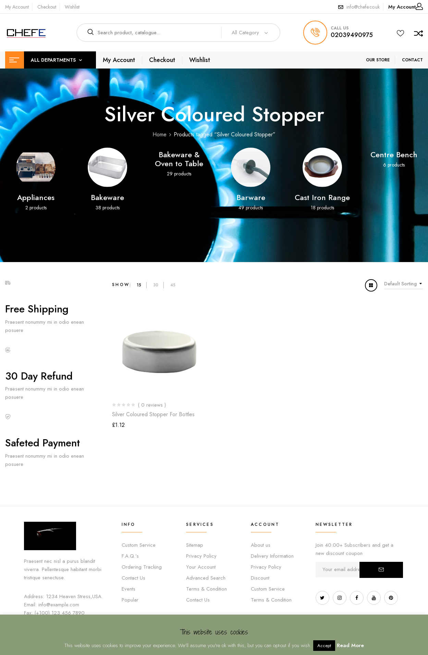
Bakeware (107, 197)
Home (159, 134)
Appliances (35, 197)
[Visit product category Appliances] (36, 167)
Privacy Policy (201, 556)
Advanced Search (205, 578)
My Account (17, 6)
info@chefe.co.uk (363, 6)
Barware (250, 197)
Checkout (46, 6)
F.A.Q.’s (130, 556)
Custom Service (139, 545)
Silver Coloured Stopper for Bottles (153, 414)
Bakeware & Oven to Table (179, 159)
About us (260, 545)
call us (339, 28)
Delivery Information (272, 556)
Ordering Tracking (142, 567)
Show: (122, 285)
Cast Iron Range (322, 197)
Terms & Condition (206, 589)
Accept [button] (324, 645)
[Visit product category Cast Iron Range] (322, 167)
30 (155, 285)
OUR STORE (378, 60)
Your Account (201, 567)
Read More (350, 645)
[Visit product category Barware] (250, 167)
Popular (130, 600)
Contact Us (133, 578)
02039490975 (352, 34)
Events (128, 589)
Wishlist (72, 6)
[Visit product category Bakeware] (107, 167)
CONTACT (412, 60)
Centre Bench (393, 154)
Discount (260, 578)
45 (172, 285)
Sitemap (194, 545)
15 (139, 285)
